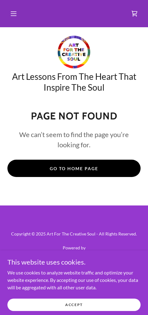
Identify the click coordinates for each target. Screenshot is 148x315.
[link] (134, 13)
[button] (13, 13)
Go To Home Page (74, 168)
